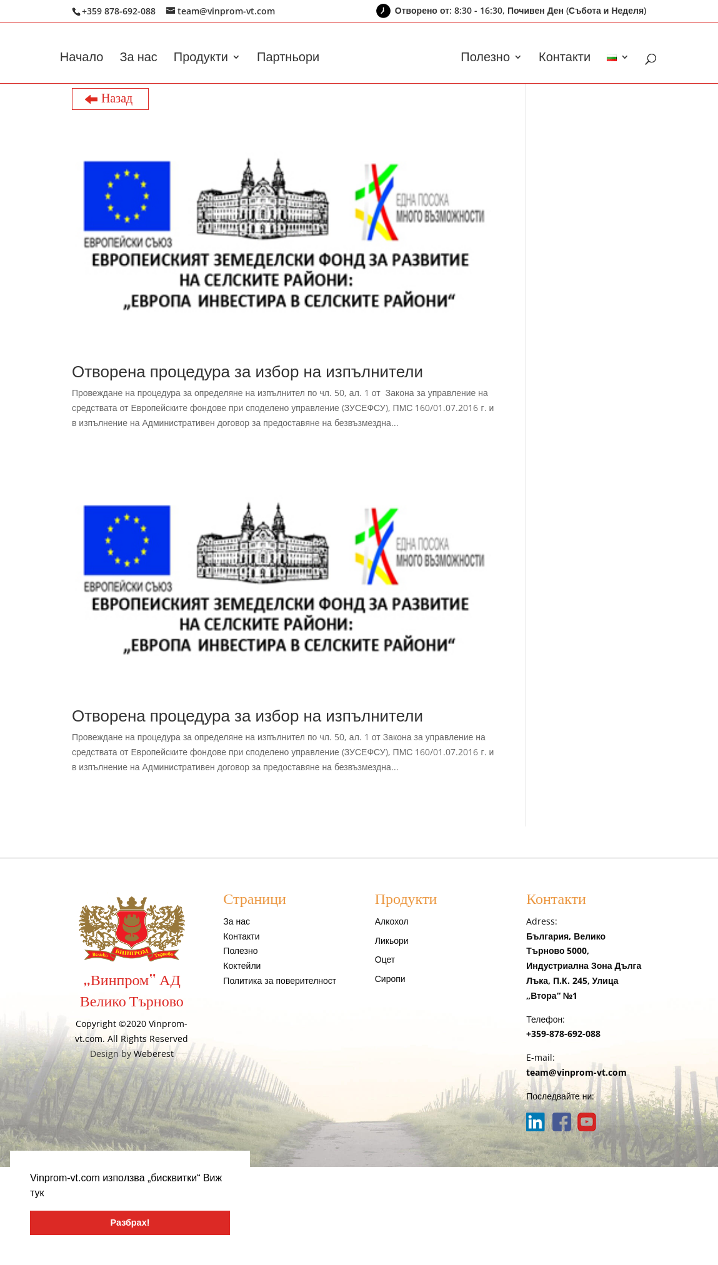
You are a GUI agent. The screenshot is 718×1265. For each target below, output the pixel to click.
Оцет (385, 959)
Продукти (201, 58)
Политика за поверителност (279, 980)
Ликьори (392, 940)
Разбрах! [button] (130, 1223)
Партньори (288, 58)
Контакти (565, 58)
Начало (82, 58)
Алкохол (392, 921)
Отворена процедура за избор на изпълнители (247, 371)
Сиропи (390, 979)
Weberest (154, 1053)
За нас (138, 58)
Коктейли (242, 965)
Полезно (485, 58)
